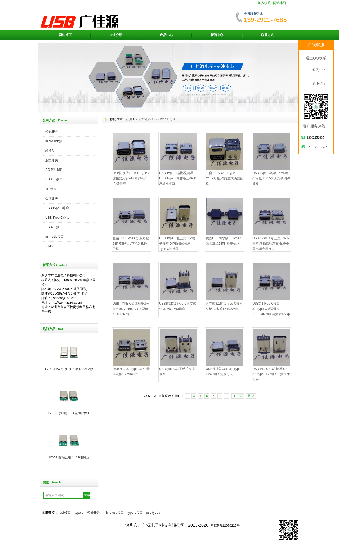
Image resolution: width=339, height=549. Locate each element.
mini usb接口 (54, 237)
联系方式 (267, 35)
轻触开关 (51, 131)
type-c (79, 513)
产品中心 (166, 35)
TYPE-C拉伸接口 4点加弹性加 (68, 413)
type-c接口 (134, 513)
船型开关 (51, 160)
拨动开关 (51, 198)
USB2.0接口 (54, 227)
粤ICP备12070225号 (225, 526)
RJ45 (49, 246)
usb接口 (65, 513)
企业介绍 (115, 35)
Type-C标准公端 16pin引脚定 (68, 457)
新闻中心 (217, 35)
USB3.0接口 (54, 179)
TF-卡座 (51, 189)
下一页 (238, 396)
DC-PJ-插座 (53, 170)
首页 (129, 119)
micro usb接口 (55, 141)
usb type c (153, 513)
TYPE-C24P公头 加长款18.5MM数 (68, 369)
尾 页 (251, 396)
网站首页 (65, 35)
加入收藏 (264, 3)
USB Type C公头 (57, 217)
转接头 (50, 151)
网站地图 (279, 3)
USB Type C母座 (57, 208)
